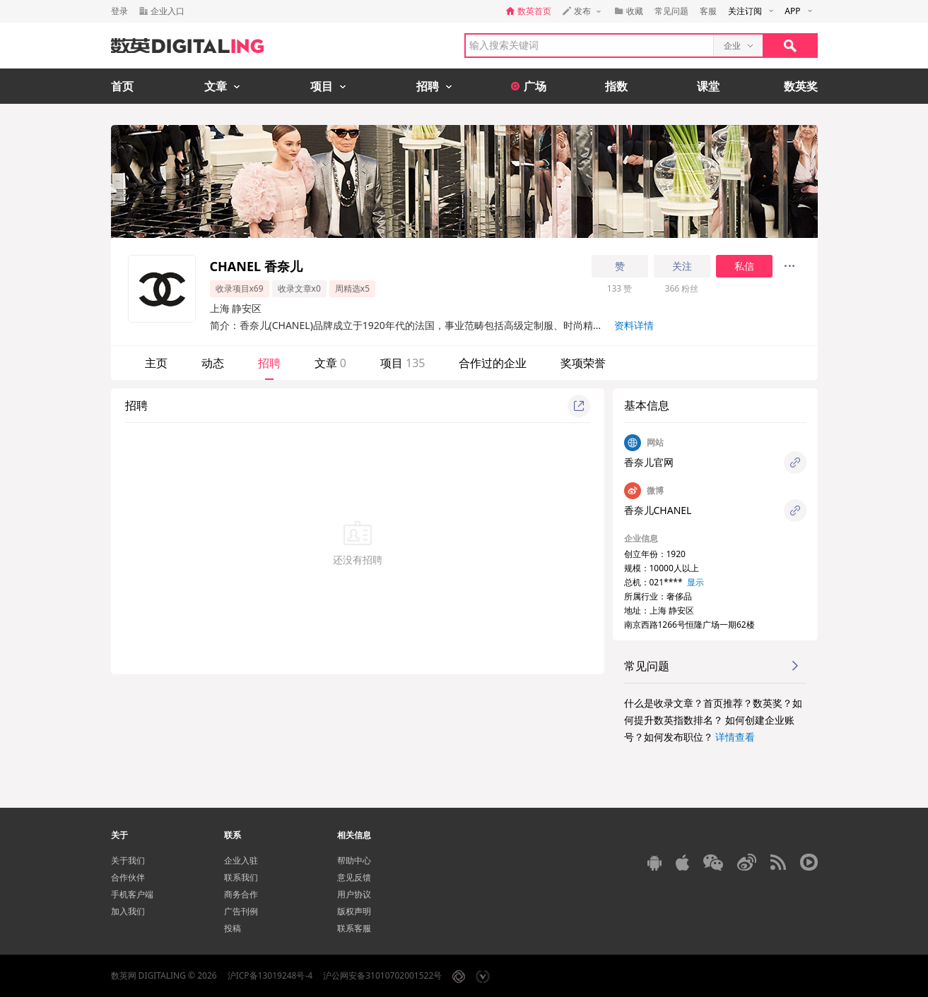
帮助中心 (354, 860)
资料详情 (634, 325)
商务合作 (241, 894)
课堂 (708, 86)
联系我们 (241, 877)
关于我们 (128, 860)
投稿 (232, 928)
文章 (330, 363)
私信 (744, 266)
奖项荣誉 (583, 363)
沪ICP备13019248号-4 (270, 975)
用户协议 (354, 894)
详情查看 (735, 737)
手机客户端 (132, 894)
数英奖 (801, 86)
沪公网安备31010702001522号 (382, 975)
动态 (212, 363)
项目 (402, 363)
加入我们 (128, 911)
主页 (156, 363)
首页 (122, 86)
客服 (708, 11)
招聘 (269, 363)
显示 (695, 582)
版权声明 (354, 911)
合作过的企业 (493, 363)
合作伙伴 (128, 877)
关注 (682, 266)
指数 (616, 86)
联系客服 (354, 928)
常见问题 (671, 11)
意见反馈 (354, 877)
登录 (119, 11)
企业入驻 (241, 860)
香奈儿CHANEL (658, 510)
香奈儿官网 (649, 462)
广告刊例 (241, 911)
